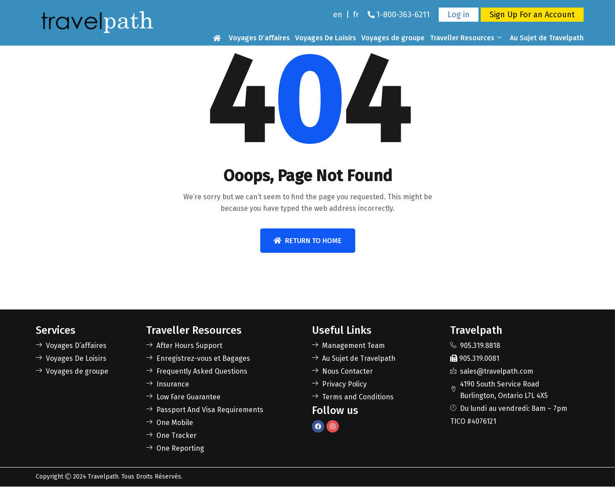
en (337, 14)
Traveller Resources (466, 38)
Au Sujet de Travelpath (547, 38)
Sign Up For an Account (532, 14)
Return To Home (307, 240)
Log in (459, 14)
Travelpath (103, 477)
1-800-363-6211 (403, 14)
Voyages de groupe (393, 38)
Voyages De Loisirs (325, 38)
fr (356, 14)
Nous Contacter (558, 49)
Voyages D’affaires (259, 38)
